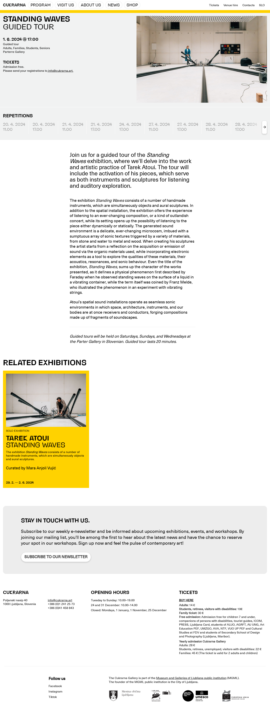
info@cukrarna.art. (60, 71)
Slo (262, 5)
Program (41, 5)
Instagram (55, 691)
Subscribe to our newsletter (55, 556)
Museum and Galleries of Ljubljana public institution (191, 678)
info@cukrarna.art (60, 600)
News (114, 5)
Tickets (214, 5)
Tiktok (53, 697)
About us (91, 5)
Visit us (65, 5)
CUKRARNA (14, 5)
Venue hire (231, 5)
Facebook (55, 686)
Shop (132, 5)
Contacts (248, 5)
